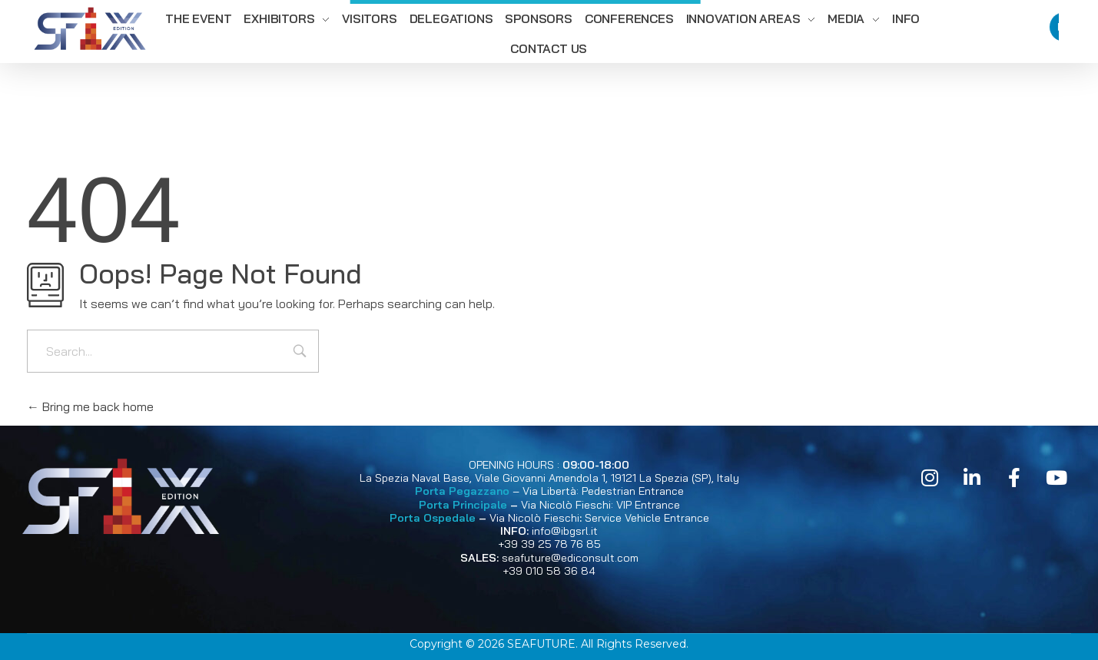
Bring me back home (90, 406)
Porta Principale (463, 505)
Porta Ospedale (433, 518)
